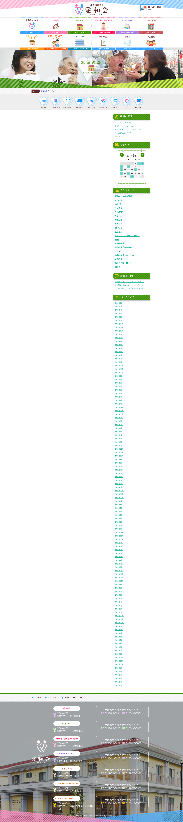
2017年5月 (119, 682)
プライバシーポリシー (73, 698)
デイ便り (118, 251)
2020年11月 (119, 536)
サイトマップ (53, 698)
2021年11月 (119, 494)
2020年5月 (119, 557)
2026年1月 (119, 320)
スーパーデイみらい (127, 26)
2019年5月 (119, 598)
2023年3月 (119, 438)
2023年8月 (119, 421)
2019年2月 (119, 609)
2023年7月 (119, 425)
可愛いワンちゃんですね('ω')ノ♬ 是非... (129, 282)
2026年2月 (119, 317)
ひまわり (118, 216)
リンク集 (38, 698)
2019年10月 (119, 581)
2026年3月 (119, 313)
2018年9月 (119, 626)
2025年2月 (119, 359)
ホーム (35, 91)
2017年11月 (119, 661)
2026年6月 (119, 303)
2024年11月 (119, 369)
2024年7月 (119, 383)
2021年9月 (119, 501)
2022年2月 (119, 484)
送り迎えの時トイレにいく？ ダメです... (130, 285)
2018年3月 (119, 647)
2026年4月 (119, 310)
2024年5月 (119, 390)
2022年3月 (119, 480)
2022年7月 (119, 466)
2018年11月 (119, 619)
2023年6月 (119, 428)
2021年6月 (119, 511)
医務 (117, 239)
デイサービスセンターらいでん (56, 42)
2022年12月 (119, 449)
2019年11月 (119, 578)
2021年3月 (119, 522)
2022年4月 (119, 477)
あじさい (118, 232)
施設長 (118, 267)
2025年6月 (119, 345)
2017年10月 (119, 664)
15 (135, 169)
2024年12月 (119, 365)
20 (128, 173)
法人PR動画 (151, 7)
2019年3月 (119, 605)
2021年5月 (119, 515)
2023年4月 (119, 435)
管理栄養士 (119, 243)
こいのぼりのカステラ (123, 133)
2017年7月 (119, 675)
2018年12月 (119, 616)
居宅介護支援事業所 (123, 247)
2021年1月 (119, 529)
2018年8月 (119, 630)
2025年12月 (119, 324)
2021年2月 (119, 525)
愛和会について (32, 26)
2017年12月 (119, 657)
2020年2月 (119, 567)
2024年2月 (119, 400)
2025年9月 (119, 334)
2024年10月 (119, 372)
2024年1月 (119, 404)
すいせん (118, 200)
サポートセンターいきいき (32, 42)
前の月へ (122, 155)
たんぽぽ (118, 212)
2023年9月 (119, 418)
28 (132, 176)
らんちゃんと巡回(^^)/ (123, 122)
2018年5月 (119, 640)
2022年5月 (119, 473)
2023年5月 (119, 432)
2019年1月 (119, 612)
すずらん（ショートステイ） (127, 236)
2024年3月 (119, 397)
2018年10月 (119, 623)
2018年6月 (119, 637)
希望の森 (80, 26)
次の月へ (142, 155)
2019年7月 (119, 591)
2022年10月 (119, 456)
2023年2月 (119, 442)
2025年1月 (119, 362)
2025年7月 (119, 341)
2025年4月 (119, 352)
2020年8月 (119, 546)
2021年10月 (119, 498)
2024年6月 (119, 386)
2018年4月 (119, 643)
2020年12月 (119, 532)
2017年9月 (119, 668)
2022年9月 (119, 459)
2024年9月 (119, 376)
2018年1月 (119, 654)
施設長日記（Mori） (123, 263)
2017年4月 (119, 685)
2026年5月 (119, 306)
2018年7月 (119, 633)
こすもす (118, 208)
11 (121, 169)
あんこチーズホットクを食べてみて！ (129, 129)
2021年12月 (119, 491)
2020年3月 (119, 564)
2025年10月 (119, 331)
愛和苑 (56, 26)
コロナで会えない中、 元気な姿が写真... (130, 289)
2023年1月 (119, 445)
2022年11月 (119, 452)
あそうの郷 (151, 26)
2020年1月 (119, 571)
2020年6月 (119, 553)
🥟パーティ (119, 136)
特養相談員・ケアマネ (124, 255)
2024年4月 (119, 393)
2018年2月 (119, 651)
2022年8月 (119, 463)
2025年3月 (119, 355)
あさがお (118, 204)
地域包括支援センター (103, 26)
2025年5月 (119, 348)
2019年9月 (119, 584)
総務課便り (119, 259)
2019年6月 (119, 595)
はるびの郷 (80, 42)
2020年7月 (119, 550)
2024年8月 (119, 379)
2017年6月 (119, 678)
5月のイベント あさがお (124, 126)
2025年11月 (119, 327)
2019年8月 (119, 588)
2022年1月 (119, 487)
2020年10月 (119, 539)
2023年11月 (119, 411)
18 (121, 173)
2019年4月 (119, 602)
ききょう (118, 224)
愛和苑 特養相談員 (123, 196)
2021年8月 (119, 505)
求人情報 (151, 42)
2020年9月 (119, 543)
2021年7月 (119, 508)
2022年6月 (119, 470)
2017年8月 (119, 671)
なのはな (118, 220)
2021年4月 (119, 518)
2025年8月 (119, 338)
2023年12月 (119, 407)
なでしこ (118, 228)
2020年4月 (119, 560)
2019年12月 (119, 574)
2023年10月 (119, 414)
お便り (127, 42)
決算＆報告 (103, 42)
